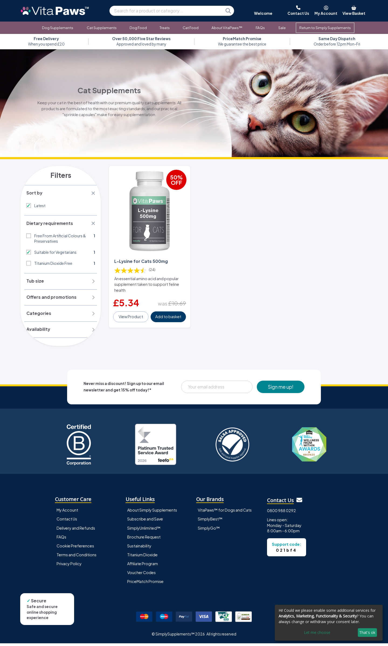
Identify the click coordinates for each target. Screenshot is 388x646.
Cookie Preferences (75, 548)
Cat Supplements (102, 27)
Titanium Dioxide (142, 557)
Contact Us (67, 521)
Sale (282, 27)
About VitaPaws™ (227, 27)
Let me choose (317, 632)
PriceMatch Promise (145, 584)
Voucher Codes (141, 575)
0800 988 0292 (281, 513)
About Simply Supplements (152, 512)
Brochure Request (144, 539)
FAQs (260, 27)
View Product (131, 314)
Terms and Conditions (76, 557)
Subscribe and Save (145, 521)
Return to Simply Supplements (325, 27)
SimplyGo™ (209, 530)
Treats (165, 27)
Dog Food (138, 27)
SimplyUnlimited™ (144, 530)
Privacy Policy (69, 566)
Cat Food (191, 27)
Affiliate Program (142, 566)
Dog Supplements (57, 27)
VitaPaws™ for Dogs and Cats (225, 512)
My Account (67, 512)
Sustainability (139, 548)
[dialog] (329, 623)
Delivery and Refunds (76, 530)
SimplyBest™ (210, 521)
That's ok (367, 632)
